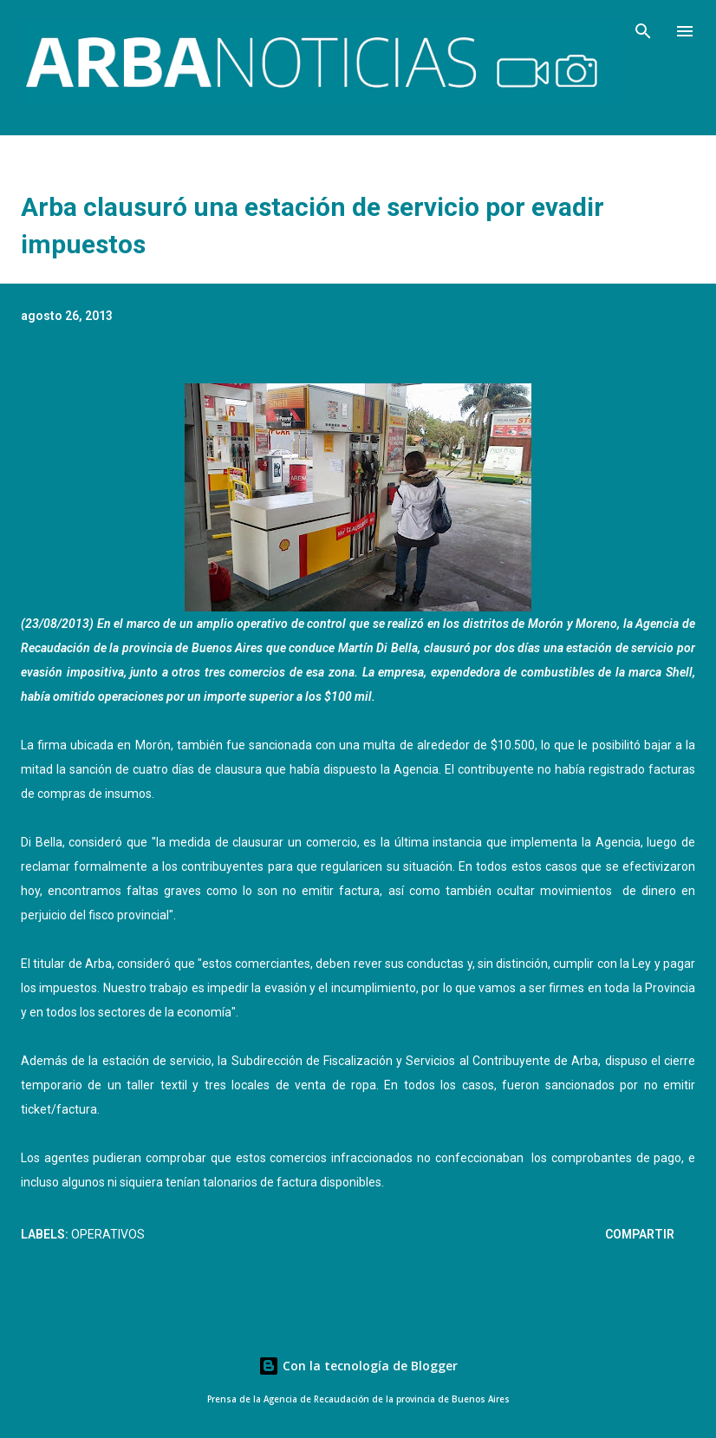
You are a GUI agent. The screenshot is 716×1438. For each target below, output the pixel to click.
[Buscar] (643, 31)
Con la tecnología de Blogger (358, 1365)
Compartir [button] (639, 1234)
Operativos (108, 1234)
